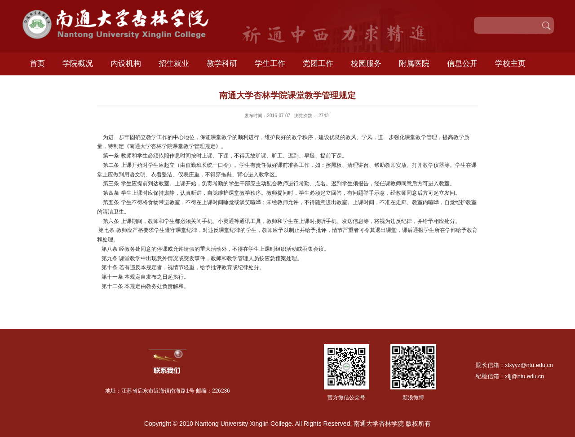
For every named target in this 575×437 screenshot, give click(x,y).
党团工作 (318, 63)
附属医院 (414, 63)
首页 (37, 63)
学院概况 (77, 63)
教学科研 (222, 63)
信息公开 (462, 63)
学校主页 (510, 63)
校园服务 (366, 63)
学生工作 (270, 63)
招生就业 (174, 63)
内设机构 (126, 63)
